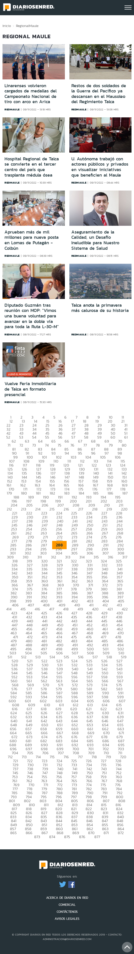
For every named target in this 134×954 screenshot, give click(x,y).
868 (60, 832)
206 (45, 505)
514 (52, 657)
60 (113, 437)
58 (86, 437)
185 (96, 493)
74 (47, 445)
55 (47, 437)
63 (27, 441)
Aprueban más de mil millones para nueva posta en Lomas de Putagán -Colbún (31, 240)
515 (66, 657)
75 (59, 445)
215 (52, 509)
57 (73, 437)
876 (82, 836)
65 (53, 441)
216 (66, 509)
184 (81, 493)
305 (74, 553)
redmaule (12, 109)
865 (13, 832)
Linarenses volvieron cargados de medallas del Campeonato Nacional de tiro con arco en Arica (30, 93)
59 (99, 437)
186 (110, 493)
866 (29, 832)
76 (72, 445)
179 (9, 493)
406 (15, 605)
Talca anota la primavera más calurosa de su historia (100, 308)
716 (66, 756)
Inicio (6, 25)
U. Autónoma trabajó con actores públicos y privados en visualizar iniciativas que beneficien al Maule (99, 167)
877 (97, 836)
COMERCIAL (67, 904)
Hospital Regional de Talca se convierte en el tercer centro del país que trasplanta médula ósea (31, 167)
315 (96, 557)
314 (82, 557)
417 (51, 609)
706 (45, 752)
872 (121, 832)
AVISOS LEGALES (67, 918)
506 (59, 653)
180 (24, 493)
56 (60, 437)
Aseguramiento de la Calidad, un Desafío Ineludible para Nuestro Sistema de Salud (95, 240)
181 (38, 493)
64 (40, 441)
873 (37, 836)
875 (67, 836)
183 (67, 493)
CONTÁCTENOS (67, 911)
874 (52, 836)
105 (103, 457)
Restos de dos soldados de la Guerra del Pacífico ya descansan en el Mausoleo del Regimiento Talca (98, 93)
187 (125, 493)
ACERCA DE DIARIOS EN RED (67, 897)
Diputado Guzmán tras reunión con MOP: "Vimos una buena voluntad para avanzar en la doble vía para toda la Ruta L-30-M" (31, 316)
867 (44, 832)
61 (126, 437)
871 (106, 832)
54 (34, 437)
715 (52, 756)
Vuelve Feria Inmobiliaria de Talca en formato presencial (30, 389)
